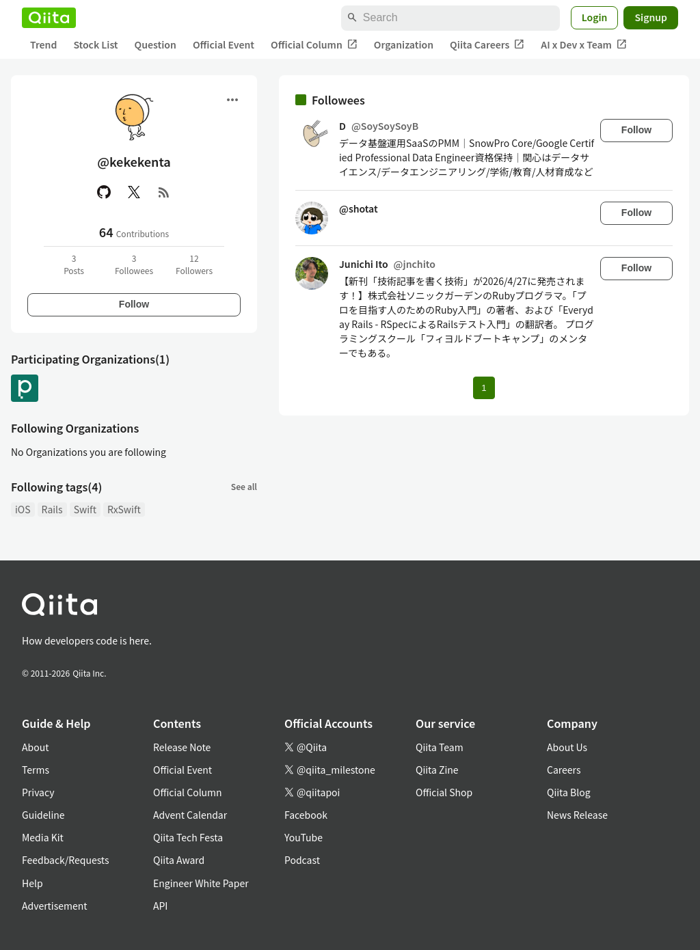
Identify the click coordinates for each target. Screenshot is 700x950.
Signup (650, 17)
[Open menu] (232, 99)
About (35, 747)
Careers (563, 769)
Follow (134, 304)
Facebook (305, 815)
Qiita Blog (569, 792)
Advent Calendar (190, 815)
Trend (43, 44)
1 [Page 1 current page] (483, 388)
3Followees (134, 264)
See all (244, 486)
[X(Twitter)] (134, 192)
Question (155, 44)
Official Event (223, 44)
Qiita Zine (437, 769)
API (160, 905)
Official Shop (444, 792)
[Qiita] (49, 18)
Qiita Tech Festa (188, 837)
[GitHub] (104, 192)
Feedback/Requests (65, 860)
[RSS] (164, 192)
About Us (567, 747)
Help (32, 883)
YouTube (303, 837)
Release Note (182, 747)
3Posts (74, 264)
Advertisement (55, 905)
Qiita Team (439, 747)
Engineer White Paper (201, 883)
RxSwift (124, 509)
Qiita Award (178, 860)
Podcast (302, 860)
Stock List (95, 44)
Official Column (314, 45)
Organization (403, 44)
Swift (85, 509)
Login (595, 17)
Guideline (43, 815)
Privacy (38, 792)
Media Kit (43, 837)
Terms (35, 769)
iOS (23, 509)
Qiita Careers (487, 45)
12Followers (194, 264)
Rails (52, 509)
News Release (577, 815)
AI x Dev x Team (584, 45)
